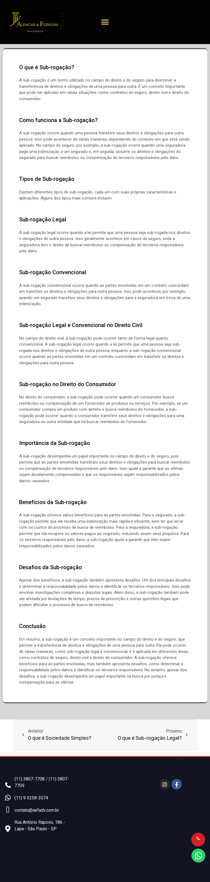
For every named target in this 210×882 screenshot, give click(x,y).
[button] (105, 22)
